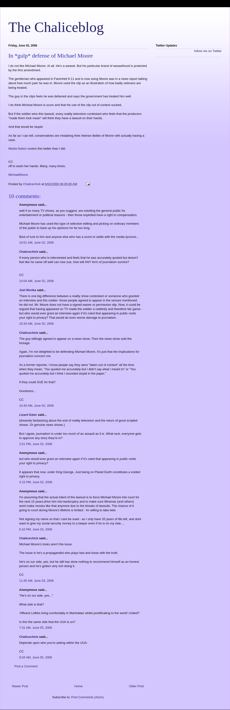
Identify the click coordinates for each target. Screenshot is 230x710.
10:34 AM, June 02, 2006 (36, 323)
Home (79, 686)
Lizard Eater (28, 415)
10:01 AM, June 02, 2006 (36, 242)
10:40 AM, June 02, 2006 (36, 405)
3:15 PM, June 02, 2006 (35, 482)
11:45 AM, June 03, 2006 (36, 580)
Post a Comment (26, 666)
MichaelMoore (18, 174)
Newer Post (20, 686)
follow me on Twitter (208, 51)
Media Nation (17, 148)
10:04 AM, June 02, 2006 (36, 281)
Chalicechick (28, 251)
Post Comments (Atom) (87, 697)
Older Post (136, 686)
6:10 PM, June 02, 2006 (35, 529)
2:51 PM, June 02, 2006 (35, 444)
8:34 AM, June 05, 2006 (35, 657)
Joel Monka (27, 290)
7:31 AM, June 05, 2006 (35, 627)
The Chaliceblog (56, 27)
